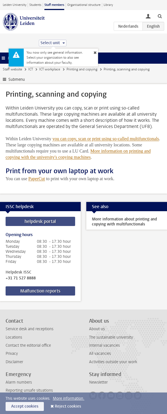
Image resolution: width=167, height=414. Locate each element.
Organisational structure (84, 5)
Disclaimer (14, 362)
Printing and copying (81, 69)
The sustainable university (111, 337)
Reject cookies (68, 406)
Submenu (16, 79)
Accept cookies (24, 406)
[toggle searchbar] (159, 15)
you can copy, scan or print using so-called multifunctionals (106, 138)
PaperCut (36, 178)
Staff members (54, 5)
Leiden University (14, 5)
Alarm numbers (19, 382)
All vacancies (100, 353)
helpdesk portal (40, 221)
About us (97, 329)
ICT (30, 69)
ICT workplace (49, 69)
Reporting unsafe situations (29, 390)
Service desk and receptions (29, 329)
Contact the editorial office (28, 345)
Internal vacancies (104, 345)
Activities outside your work (113, 362)
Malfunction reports (40, 291)
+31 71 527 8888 (21, 278)
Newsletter (98, 382)
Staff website (12, 69)
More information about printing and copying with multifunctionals (124, 221)
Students (35, 5)
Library (108, 5)
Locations (14, 337)
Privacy (12, 353)
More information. (68, 398)
